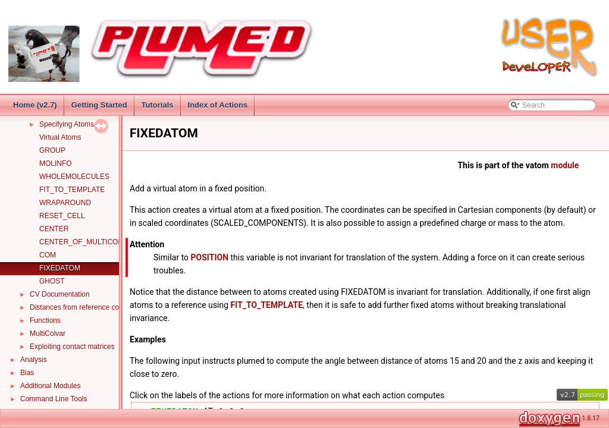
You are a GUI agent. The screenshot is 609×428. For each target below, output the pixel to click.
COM (47, 255)
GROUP (52, 150)
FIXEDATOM (59, 268)
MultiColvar (47, 333)
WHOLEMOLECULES (74, 176)
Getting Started (99, 104)
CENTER (53, 229)
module (565, 165)
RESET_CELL (62, 216)
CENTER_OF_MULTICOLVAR (87, 242)
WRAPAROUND (65, 203)
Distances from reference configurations (93, 307)
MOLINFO (55, 163)
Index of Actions (218, 104)
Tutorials (158, 104)
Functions (45, 320)
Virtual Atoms (60, 137)
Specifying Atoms (66, 124)
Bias (27, 373)
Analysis (33, 359)
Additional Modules (50, 386)
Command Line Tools (53, 399)
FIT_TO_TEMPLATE (72, 189)
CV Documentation (60, 294)
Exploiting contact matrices (72, 346)
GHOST (52, 281)
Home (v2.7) (35, 104)
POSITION (210, 257)
